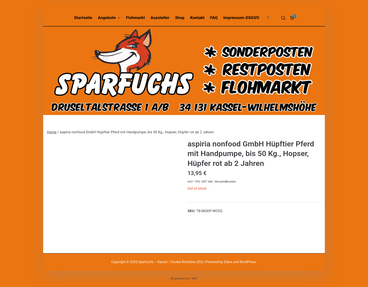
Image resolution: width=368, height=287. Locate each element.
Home (52, 132)
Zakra (228, 262)
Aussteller (160, 17)
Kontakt (197, 17)
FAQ (214, 17)
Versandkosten (225, 181)
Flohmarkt (135, 17)
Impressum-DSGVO (241, 17)
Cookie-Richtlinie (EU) (187, 262)
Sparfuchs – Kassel (152, 262)
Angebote (109, 17)
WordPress (248, 262)
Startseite (83, 17)
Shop (179, 17)
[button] (118, 17)
